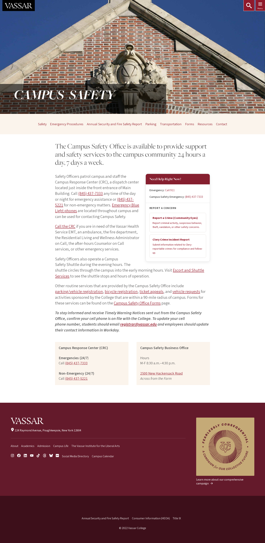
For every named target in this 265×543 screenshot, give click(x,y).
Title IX (177, 518)
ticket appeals (151, 291)
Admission (43, 445)
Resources (205, 124)
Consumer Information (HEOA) (151, 518)
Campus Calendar (103, 456)
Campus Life (60, 445)
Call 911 (170, 190)
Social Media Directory (75, 456)
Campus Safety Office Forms (137, 302)
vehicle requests (186, 291)
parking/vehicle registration (79, 291)
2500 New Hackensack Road (161, 372)
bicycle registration (121, 291)
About (14, 445)
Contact (221, 124)
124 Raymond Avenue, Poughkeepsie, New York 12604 (46, 430)
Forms (189, 124)
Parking (150, 124)
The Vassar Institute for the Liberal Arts (95, 445)
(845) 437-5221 (76, 377)
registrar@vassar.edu (138, 323)
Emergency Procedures (66, 124)
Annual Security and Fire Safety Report (114, 124)
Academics (27, 445)
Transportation (171, 124)
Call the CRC (65, 226)
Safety (42, 124)
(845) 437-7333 (194, 197)
